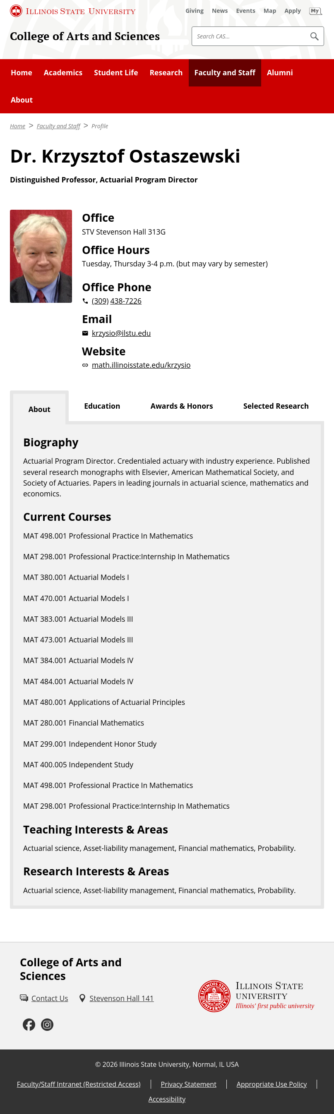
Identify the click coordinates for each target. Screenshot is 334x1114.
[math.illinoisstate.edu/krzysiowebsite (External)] (203, 364)
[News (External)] (220, 11)
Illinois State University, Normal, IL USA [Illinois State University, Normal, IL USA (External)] (179, 1064)
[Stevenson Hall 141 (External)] (116, 998)
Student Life (116, 72)
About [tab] (39, 409)
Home (21, 72)
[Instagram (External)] (47, 1024)
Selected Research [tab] (276, 406)
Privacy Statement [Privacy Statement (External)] (188, 1084)
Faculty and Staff (225, 72)
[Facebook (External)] (29, 1024)
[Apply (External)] (293, 11)
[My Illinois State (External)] (316, 11)
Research (166, 72)
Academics (63, 72)
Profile (99, 126)
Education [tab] (102, 406)
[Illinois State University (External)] (73, 11)
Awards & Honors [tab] (182, 406)
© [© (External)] (98, 1064)
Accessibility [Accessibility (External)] (167, 1099)
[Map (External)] (270, 11)
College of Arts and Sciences (85, 36)
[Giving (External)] (194, 11)
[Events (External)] (246, 11)
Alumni (280, 72)
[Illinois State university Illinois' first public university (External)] (256, 996)
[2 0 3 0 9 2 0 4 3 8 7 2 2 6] (203, 300)
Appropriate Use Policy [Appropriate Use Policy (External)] (272, 1084)
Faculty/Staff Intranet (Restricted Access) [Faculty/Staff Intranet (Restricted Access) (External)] (79, 1084)
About (22, 100)
